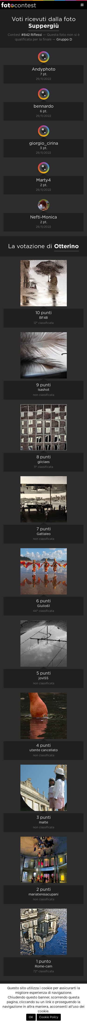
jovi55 (43, 678)
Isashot (43, 389)
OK (31, 1017)
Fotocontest (18, 4)
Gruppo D (64, 39)
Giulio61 (43, 606)
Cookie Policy (48, 1017)
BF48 (43, 317)
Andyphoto (43, 69)
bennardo (44, 106)
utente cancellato (43, 750)
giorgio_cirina (43, 143)
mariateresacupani (43, 894)
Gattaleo (44, 534)
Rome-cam (43, 966)
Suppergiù (43, 25)
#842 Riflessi (31, 35)
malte (43, 822)
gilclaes (44, 462)
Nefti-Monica (43, 217)
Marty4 (43, 180)
